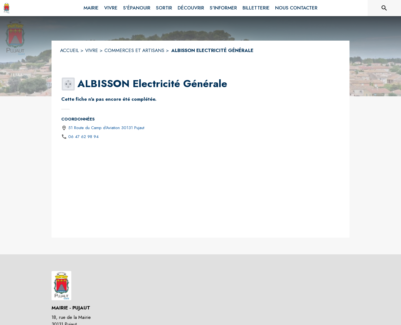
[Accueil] (6, 8)
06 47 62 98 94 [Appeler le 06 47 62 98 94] (83, 137)
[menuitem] (91, 7)
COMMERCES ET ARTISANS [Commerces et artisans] (134, 50)
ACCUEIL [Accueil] (69, 50)
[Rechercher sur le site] (384, 8)
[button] (68, 84)
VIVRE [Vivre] (91, 50)
